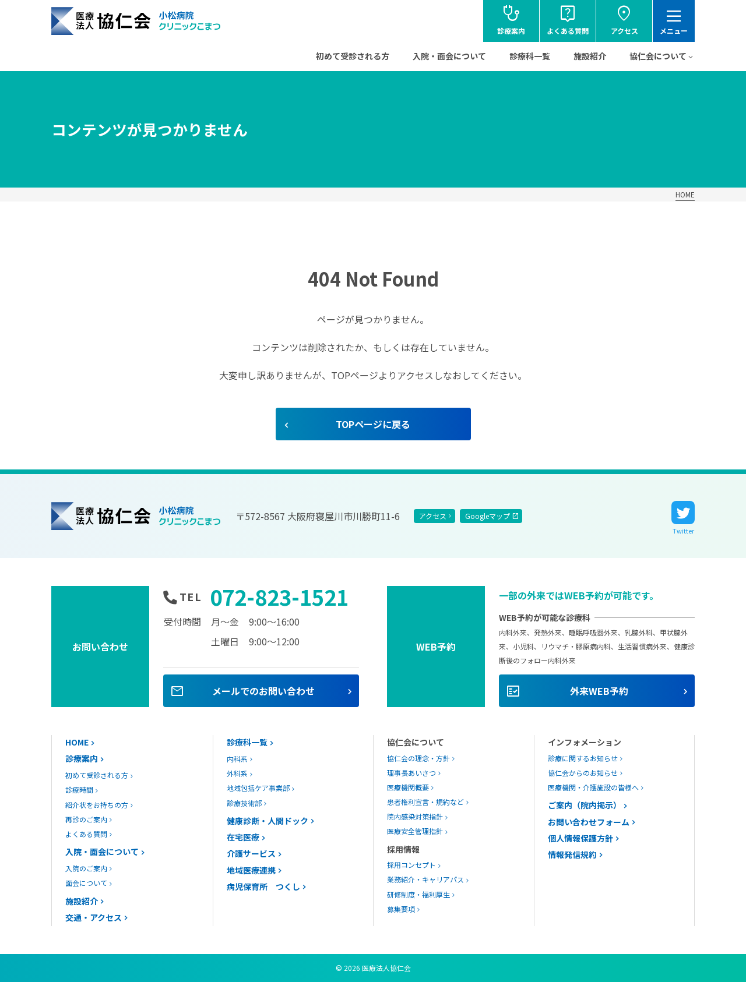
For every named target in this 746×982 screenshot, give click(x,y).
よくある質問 (86, 834)
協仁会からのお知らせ (583, 773)
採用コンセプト (411, 865)
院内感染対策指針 (415, 816)
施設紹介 (589, 56)
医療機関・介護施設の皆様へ (593, 787)
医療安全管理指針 (415, 831)
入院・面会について (449, 56)
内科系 (237, 759)
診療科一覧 (529, 56)
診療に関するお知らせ (583, 758)
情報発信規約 (572, 854)
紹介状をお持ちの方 (96, 805)
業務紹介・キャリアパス (425, 879)
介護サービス (251, 853)
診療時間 (79, 789)
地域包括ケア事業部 (258, 788)
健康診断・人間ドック (267, 820)
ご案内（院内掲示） (584, 805)
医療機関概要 (408, 787)
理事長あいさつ (411, 773)
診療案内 (81, 758)
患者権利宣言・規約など (425, 802)
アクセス (432, 516)
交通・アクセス (93, 917)
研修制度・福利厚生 (418, 894)
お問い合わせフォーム (588, 822)
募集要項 (401, 909)
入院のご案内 (86, 868)
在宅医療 (243, 837)
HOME (685, 194)
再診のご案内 (86, 819)
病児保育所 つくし (263, 886)
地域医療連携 (251, 870)
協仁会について (658, 56)
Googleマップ (487, 516)
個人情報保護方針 (580, 838)
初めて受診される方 (352, 56)
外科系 (237, 773)
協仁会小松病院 (136, 21)
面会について (86, 883)
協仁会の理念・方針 (418, 758)
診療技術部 (244, 803)
